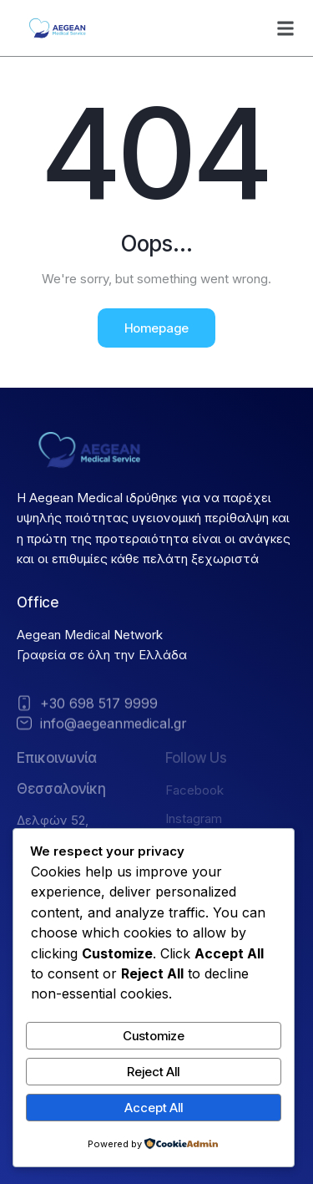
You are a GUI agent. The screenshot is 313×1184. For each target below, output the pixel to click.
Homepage (156, 328)
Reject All (153, 1072)
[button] (285, 28)
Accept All (153, 1107)
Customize (153, 1036)
